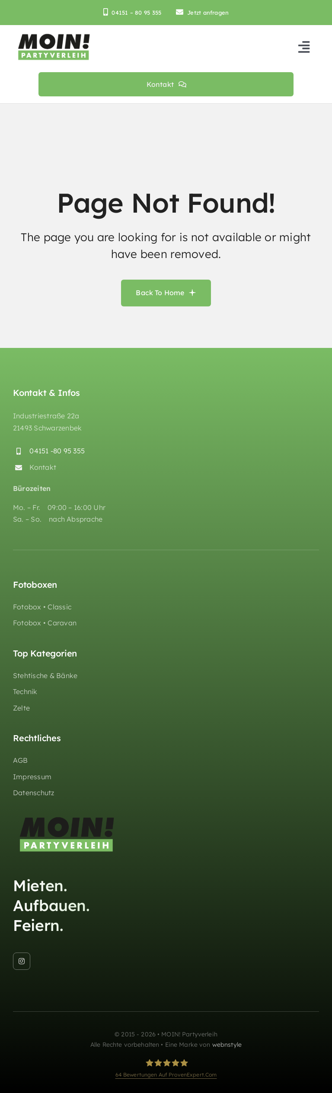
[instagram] (21, 961)
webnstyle (227, 1045)
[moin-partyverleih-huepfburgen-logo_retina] (54, 35)
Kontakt (42, 467)
